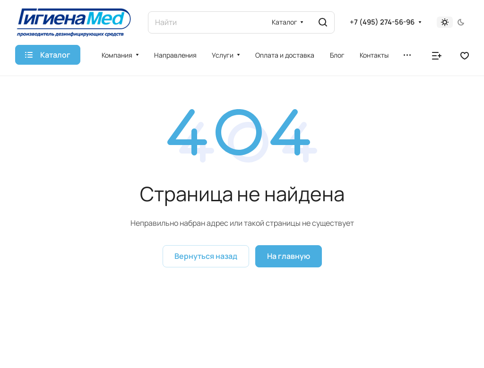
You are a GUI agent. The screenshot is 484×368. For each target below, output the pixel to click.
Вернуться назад (205, 256)
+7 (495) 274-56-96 (382, 22)
